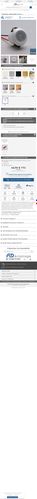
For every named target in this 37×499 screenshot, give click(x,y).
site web (19, 287)
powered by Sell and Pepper (15, 287)
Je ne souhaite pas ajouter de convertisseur (14, 127)
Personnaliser (9, 495)
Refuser (16, 495)
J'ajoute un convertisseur (10, 125)
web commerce (22, 287)
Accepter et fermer (12, 497)
